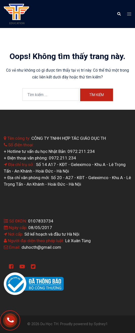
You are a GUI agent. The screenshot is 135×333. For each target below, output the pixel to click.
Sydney (100, 324)
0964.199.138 (17, 319)
